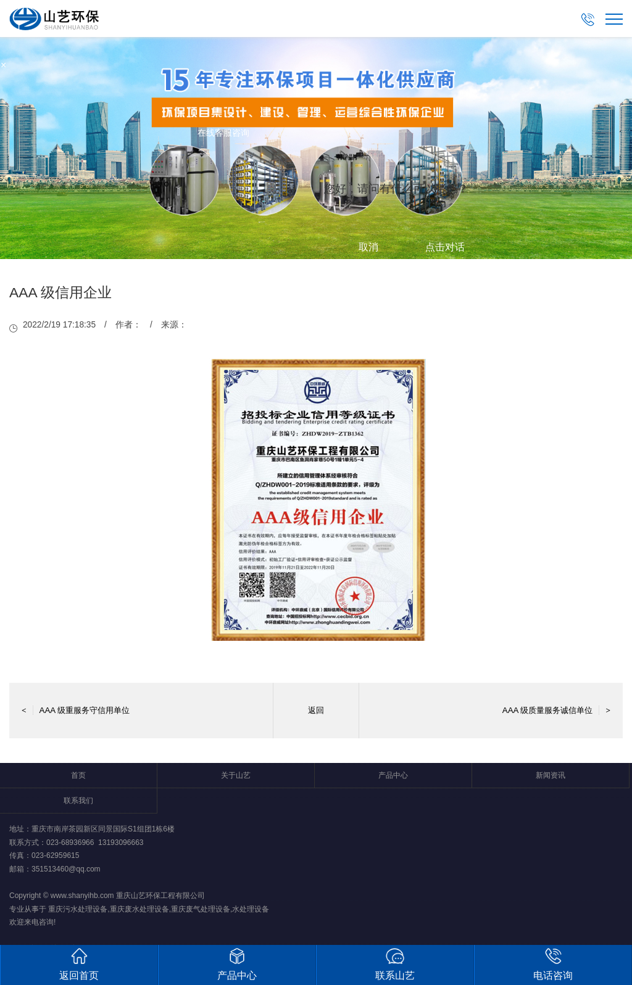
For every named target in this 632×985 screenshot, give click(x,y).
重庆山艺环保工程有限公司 (160, 895)
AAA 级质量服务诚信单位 (556, 710)
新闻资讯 (550, 775)
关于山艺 (236, 775)
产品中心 (393, 775)
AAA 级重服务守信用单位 (76, 710)
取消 (368, 247)
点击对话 (445, 247)
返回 (316, 710)
